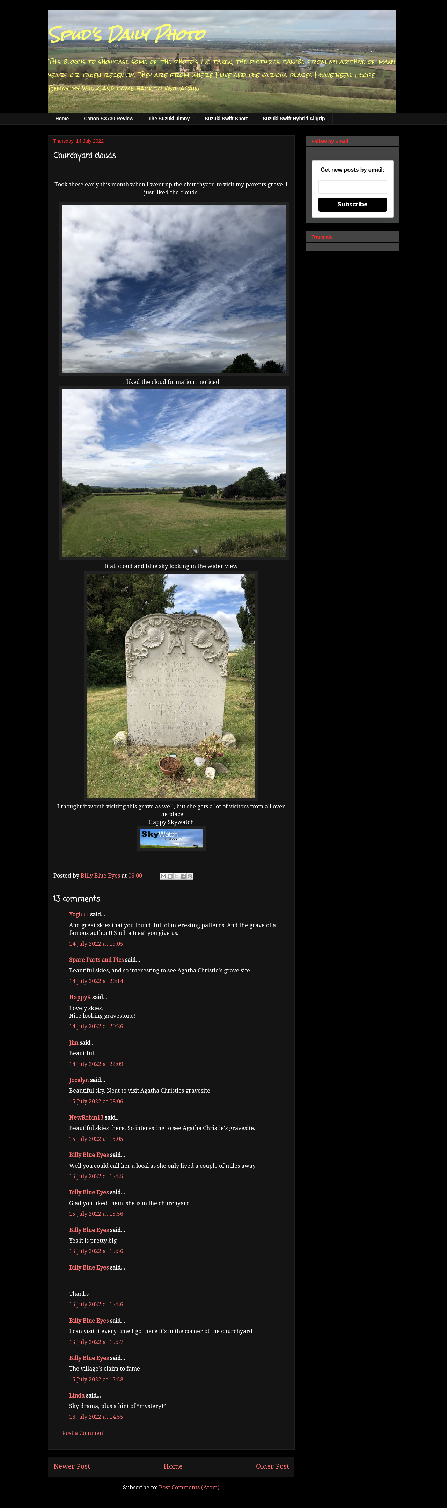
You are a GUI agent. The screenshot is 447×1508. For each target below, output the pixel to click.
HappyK (80, 997)
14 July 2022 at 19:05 (96, 944)
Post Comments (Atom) (189, 1487)
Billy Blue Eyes (89, 1155)
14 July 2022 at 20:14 (96, 981)
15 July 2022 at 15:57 (96, 1342)
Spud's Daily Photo (126, 34)
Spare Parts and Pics (96, 960)
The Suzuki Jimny (169, 118)
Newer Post (71, 1467)
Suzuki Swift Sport (226, 118)
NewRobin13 (86, 1117)
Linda (77, 1395)
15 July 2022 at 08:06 (96, 1101)
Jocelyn (79, 1080)
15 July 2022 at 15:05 (96, 1139)
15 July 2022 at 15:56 (96, 1213)
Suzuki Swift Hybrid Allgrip (294, 118)
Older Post (272, 1467)
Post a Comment (83, 1433)
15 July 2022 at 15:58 (96, 1379)
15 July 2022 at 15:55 (96, 1176)
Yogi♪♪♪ (79, 914)
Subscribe (353, 204)
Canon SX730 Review (108, 118)
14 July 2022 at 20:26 (96, 1026)
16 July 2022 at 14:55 (96, 1417)
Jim (73, 1042)
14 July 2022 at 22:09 (96, 1064)
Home (62, 118)
